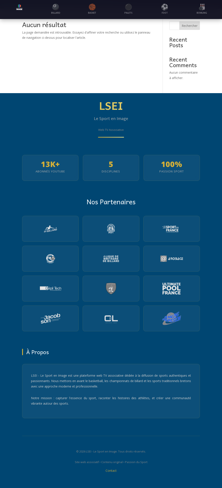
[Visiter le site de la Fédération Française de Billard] (50, 230)
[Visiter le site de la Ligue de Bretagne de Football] (50, 260)
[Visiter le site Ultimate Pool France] (171, 290)
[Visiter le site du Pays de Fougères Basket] (111, 230)
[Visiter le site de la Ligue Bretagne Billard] (111, 260)
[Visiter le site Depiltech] (50, 290)
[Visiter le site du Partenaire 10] (50, 319)
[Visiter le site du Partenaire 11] (111, 319)
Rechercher (190, 26)
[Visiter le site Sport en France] (171, 230)
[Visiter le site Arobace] (171, 260)
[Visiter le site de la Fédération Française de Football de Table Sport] (111, 290)
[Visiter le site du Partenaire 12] (171, 319)
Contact (111, 472)
